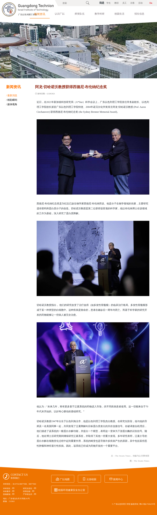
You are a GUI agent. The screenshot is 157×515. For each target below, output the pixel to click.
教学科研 (99, 13)
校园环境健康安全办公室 (69, 489)
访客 (132, 3)
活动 (140, 3)
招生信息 (139, 13)
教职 (116, 3)
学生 (108, 3)
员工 (124, 3)
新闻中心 (116, 479)
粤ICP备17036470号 (147, 504)
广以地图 (63, 479)
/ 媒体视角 (11, 104)
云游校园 (89, 479)
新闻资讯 (39, 14)
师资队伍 (79, 13)
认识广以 (60, 13)
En (150, 3)
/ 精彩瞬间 (11, 100)
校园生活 (119, 13)
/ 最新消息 (11, 95)
